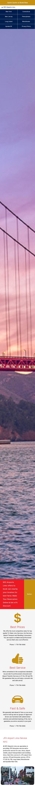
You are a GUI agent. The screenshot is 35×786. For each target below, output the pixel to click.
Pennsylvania (26, 16)
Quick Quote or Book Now (17, 3)
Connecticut (26, 11)
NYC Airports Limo (9, 7)
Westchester (26, 21)
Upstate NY (8, 26)
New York (9, 11)
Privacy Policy (26, 26)
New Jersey (8, 16)
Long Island (8, 21)
